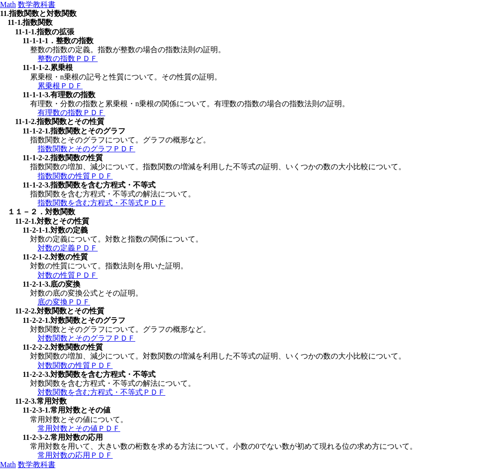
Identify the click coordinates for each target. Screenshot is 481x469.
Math (8, 4)
